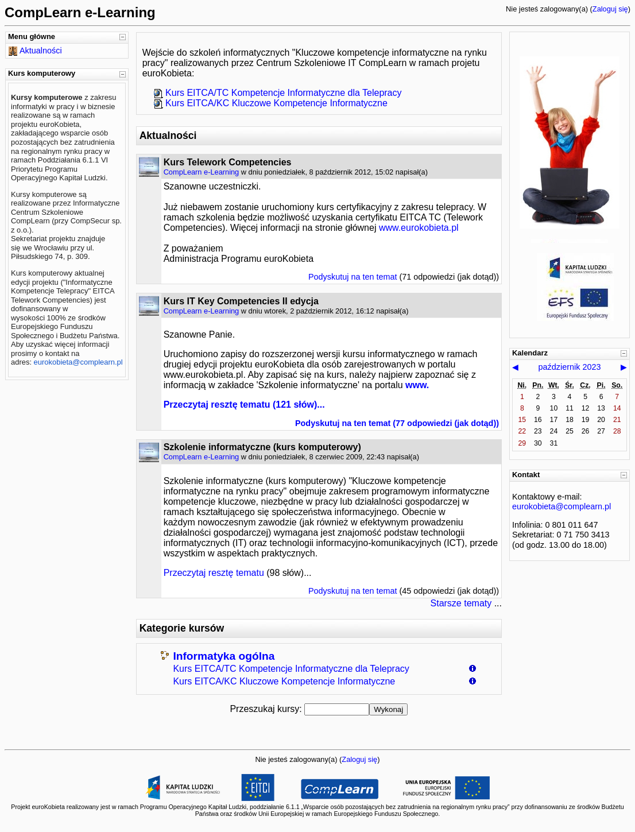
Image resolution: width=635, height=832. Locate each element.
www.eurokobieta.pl (419, 228)
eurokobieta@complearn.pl (78, 362)
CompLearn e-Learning (201, 172)
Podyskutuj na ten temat (352, 276)
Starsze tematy (461, 603)
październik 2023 (570, 367)
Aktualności (41, 50)
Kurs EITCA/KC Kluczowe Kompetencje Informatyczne (284, 681)
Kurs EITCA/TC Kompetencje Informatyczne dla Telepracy (291, 669)
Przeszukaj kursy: (267, 709)
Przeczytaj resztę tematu (217, 404)
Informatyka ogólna (223, 656)
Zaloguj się (610, 9)
